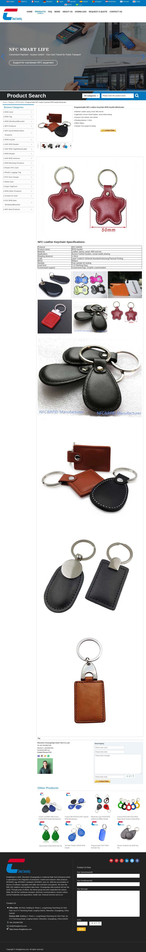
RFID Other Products (13, 191)
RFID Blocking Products (14, 163)
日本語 (138, 1)
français (36, 1)
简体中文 (24, 1)
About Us (68, 12)
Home (29, 12)
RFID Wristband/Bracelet (14, 121)
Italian (61, 1)
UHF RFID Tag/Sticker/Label (16, 149)
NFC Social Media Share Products (14, 133)
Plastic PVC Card (11, 168)
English (11, 1)
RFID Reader (10, 154)
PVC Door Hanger (12, 177)
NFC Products (10, 126)
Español (85, 1)
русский (73, 1)
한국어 (69, 5)
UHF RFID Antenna (12, 158)
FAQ (50, 12)
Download (80, 12)
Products (40, 12)
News (57, 12)
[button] (143, 56)
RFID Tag (8, 117)
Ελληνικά (126, 1)
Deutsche (49, 1)
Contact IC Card (11, 196)
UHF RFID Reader (12, 144)
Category (11, 102)
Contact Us (116, 12)
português (98, 1)
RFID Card (9, 112)
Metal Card (9, 182)
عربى (80, 5)
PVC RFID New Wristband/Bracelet (12, 203)
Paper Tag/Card (11, 186)
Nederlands (112, 1)
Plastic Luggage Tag (13, 172)
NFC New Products (12, 209)
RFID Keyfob (20, 102)
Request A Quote (98, 12)
